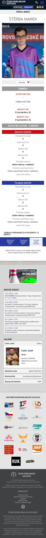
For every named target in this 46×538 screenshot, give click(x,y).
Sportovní (18, 7)
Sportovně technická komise (23, 497)
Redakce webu (23, 500)
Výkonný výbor (23, 495)
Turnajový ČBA (23, 101)
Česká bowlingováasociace (26, 474)
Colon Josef (27, 350)
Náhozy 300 (23, 109)
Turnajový (28, 7)
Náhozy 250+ (23, 116)
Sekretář (23, 499)
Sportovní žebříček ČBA (10, 242)
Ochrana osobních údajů (23, 502)
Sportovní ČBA (23, 94)
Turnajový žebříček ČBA (23, 242)
